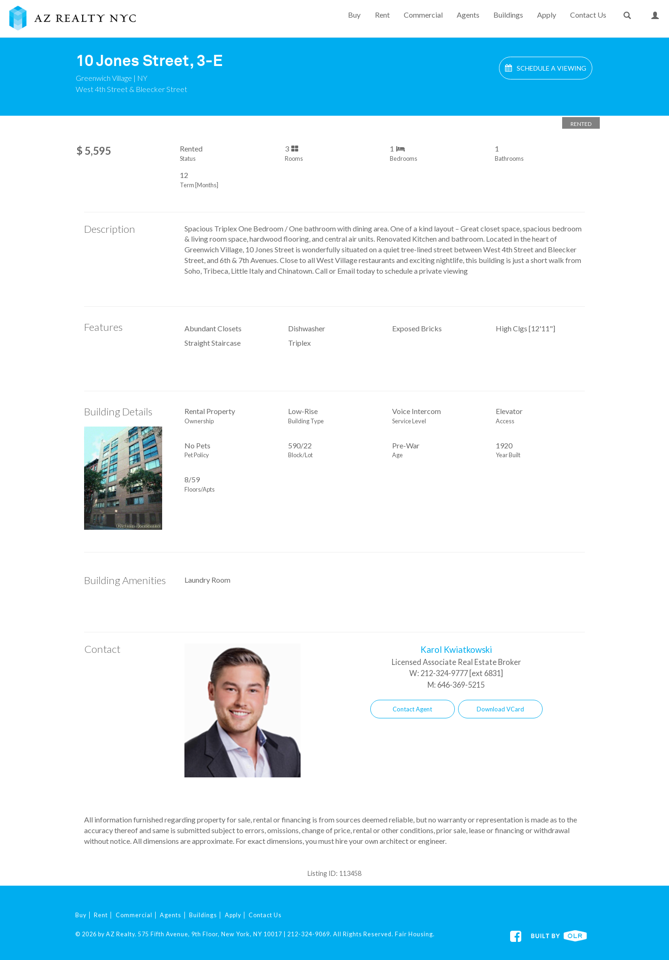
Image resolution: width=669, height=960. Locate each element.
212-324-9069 (308, 934)
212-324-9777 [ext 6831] (461, 673)
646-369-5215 (461, 684)
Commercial (423, 14)
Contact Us (588, 14)
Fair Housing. (415, 934)
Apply (546, 14)
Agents (468, 14)
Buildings (508, 14)
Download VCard (500, 709)
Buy (354, 14)
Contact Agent (412, 709)
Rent (382, 14)
